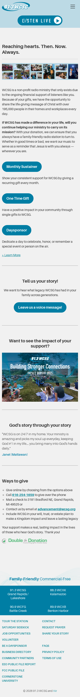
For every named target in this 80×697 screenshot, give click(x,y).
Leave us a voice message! (40, 307)
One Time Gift (17, 198)
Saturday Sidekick (15, 627)
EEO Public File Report (19, 664)
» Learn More (11, 255)
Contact (48, 621)
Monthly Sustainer (21, 167)
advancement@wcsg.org (56, 509)
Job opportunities (16, 633)
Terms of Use (51, 658)
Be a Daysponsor (14, 645)
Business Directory (16, 652)
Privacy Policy (53, 652)
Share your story (55, 633)
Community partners (18, 658)
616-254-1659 (23, 495)
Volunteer (10, 639)
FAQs (45, 645)
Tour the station (15, 621)
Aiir (55, 690)
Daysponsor (16, 230)
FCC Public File (13, 670)
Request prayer (53, 627)
